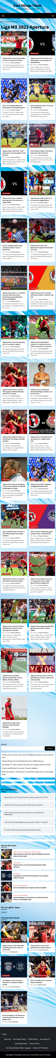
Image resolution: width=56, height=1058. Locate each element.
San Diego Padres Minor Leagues (32, 852)
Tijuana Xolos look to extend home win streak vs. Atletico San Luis (41, 295)
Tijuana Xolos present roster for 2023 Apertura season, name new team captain (42, 678)
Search (3, 744)
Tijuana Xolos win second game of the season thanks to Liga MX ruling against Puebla (13, 486)
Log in (4, 1034)
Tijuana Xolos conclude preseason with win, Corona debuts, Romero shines (12, 678)
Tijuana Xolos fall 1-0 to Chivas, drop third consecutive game (13, 580)
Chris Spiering (14, 1021)
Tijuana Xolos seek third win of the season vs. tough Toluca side (41, 439)
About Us (7, 1039)
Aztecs (15, 885)
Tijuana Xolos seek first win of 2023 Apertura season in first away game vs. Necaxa (13, 628)
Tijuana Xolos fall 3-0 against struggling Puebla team (40, 485)
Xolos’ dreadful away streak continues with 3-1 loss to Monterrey (12, 248)
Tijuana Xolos (6, 53)
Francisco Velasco (15, 62)
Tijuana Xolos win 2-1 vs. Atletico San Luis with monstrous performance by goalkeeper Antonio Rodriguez (14, 296)
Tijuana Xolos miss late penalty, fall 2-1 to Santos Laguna (13, 343)
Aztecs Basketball (23, 885)
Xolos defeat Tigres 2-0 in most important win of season (41, 152)
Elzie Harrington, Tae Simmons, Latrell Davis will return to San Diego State (27, 773)
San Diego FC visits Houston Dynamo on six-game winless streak (26, 764)
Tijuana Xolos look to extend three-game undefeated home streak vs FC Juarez (13, 392)
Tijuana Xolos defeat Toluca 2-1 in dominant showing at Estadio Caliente (13, 439)
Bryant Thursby (42, 985)
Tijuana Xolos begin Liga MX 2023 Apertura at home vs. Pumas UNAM (41, 628)
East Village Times (27, 5)
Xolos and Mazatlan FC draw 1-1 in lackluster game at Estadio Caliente (13, 534)
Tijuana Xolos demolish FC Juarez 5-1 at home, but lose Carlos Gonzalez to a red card (40, 344)
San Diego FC (16, 873)
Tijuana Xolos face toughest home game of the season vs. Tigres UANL (12, 200)
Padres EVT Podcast (41, 1048)
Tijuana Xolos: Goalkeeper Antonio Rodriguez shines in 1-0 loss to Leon (41, 392)
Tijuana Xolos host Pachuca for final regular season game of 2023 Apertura (41, 60)
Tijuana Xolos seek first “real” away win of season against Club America (14, 153)
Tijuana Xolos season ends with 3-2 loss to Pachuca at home (13, 59)
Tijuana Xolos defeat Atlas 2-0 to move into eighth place (41, 199)
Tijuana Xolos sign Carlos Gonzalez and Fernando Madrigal (11, 725)
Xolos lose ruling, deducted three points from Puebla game (13, 107)
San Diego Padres (19, 1039)
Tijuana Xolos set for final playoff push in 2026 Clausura (23, 761)
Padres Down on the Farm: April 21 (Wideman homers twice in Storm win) (28, 756)
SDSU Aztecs (33, 1039)
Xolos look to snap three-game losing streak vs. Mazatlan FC (41, 533)
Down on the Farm (18, 852)
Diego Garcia (14, 952)
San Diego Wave (21, 1043)
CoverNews (35, 1055)
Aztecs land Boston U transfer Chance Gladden (19, 768)
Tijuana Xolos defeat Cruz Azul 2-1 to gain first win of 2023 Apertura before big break (41, 581)
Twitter (4, 912)
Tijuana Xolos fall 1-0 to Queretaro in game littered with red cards (41, 248)
